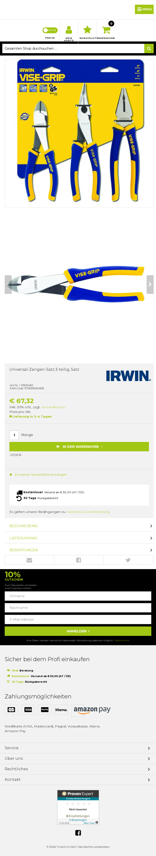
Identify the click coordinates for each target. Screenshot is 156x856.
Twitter (128, 560)
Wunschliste (87, 38)
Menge (27, 435)
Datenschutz (121, 640)
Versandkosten (53, 407)
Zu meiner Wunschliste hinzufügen (38, 474)
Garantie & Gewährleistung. (88, 512)
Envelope (29, 560)
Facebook (78, 560)
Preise (50, 38)
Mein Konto (69, 39)
